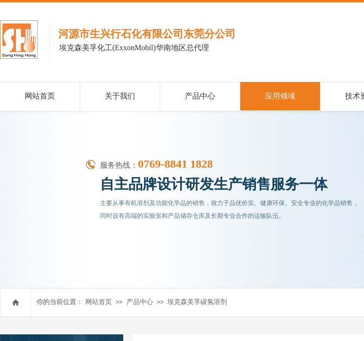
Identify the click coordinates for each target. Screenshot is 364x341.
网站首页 (98, 301)
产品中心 (140, 301)
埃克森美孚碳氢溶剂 (197, 301)
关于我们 (120, 96)
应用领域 (280, 96)
